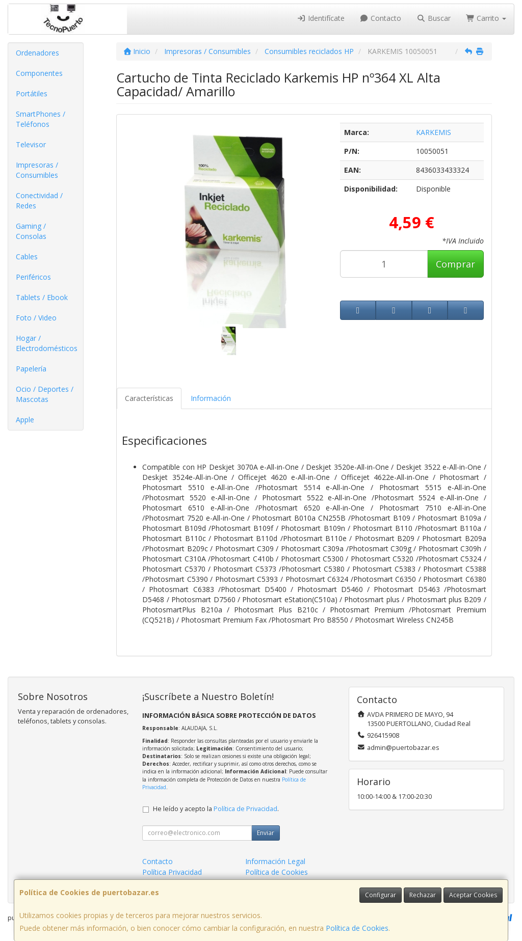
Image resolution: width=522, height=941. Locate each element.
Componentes (39, 73)
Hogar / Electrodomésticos (46, 343)
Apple (25, 419)
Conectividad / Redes (39, 200)
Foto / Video (36, 317)
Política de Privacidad (245, 808)
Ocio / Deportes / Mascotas (44, 394)
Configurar (380, 895)
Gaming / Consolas (31, 231)
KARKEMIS (433, 132)
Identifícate (321, 18)
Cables (27, 256)
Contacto (381, 18)
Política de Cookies (357, 928)
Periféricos (33, 277)
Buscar (433, 18)
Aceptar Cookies (473, 895)
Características (149, 398)
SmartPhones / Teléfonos (40, 119)
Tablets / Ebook (42, 297)
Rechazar (422, 895)
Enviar (265, 832)
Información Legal (275, 861)
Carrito (486, 18)
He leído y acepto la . (216, 808)
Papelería (31, 368)
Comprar (455, 264)
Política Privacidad (172, 872)
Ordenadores (37, 53)
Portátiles (31, 93)
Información (211, 398)
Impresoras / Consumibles (37, 170)
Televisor (31, 144)
